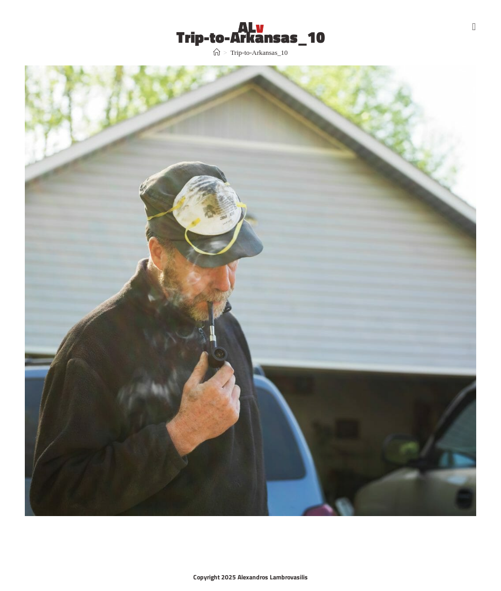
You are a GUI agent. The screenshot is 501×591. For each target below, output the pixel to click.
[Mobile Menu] (474, 26)
